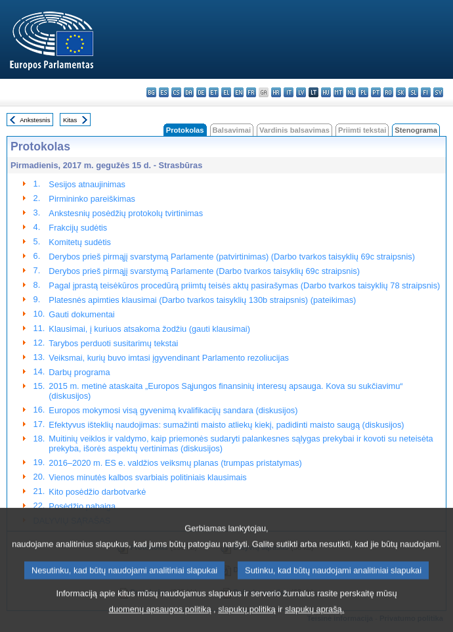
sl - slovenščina (413, 92)
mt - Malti (338, 92)
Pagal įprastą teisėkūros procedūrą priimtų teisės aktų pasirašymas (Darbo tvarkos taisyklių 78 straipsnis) (244, 285)
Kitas (70, 120)
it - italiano (288, 92)
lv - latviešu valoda (301, 92)
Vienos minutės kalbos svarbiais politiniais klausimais (147, 477)
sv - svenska (438, 92)
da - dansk (189, 92)
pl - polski (363, 92)
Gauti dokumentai (81, 314)
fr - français (251, 92)
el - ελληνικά (226, 92)
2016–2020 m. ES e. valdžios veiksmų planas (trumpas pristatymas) (175, 463)
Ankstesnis (35, 120)
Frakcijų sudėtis (78, 228)
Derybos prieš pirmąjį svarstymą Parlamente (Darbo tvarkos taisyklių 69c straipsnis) (204, 271)
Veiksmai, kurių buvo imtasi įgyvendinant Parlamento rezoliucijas (169, 358)
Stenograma (416, 130)
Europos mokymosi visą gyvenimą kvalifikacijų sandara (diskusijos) (173, 410)
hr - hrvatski (276, 92)
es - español (164, 92)
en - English (239, 92)
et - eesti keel (214, 92)
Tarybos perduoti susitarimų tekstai (113, 343)
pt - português (376, 92)
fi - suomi (426, 92)
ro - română (388, 92)
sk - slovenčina (401, 92)
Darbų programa (79, 372)
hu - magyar (326, 92)
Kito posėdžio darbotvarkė (97, 492)
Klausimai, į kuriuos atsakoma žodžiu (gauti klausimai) (149, 329)
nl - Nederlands (351, 92)
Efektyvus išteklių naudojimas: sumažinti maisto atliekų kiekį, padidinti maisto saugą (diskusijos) (226, 425)
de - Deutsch (201, 92)
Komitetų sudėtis (80, 242)
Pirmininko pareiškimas (92, 199)
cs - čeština (176, 92)
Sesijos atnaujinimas (87, 184)
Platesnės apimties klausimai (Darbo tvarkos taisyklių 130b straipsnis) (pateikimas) (202, 300)
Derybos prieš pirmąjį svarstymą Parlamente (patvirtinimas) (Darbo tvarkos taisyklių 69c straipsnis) (232, 256)
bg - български (151, 92)
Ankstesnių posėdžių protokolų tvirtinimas (126, 213)
